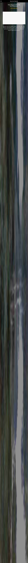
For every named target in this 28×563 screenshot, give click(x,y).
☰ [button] (1, 1)
